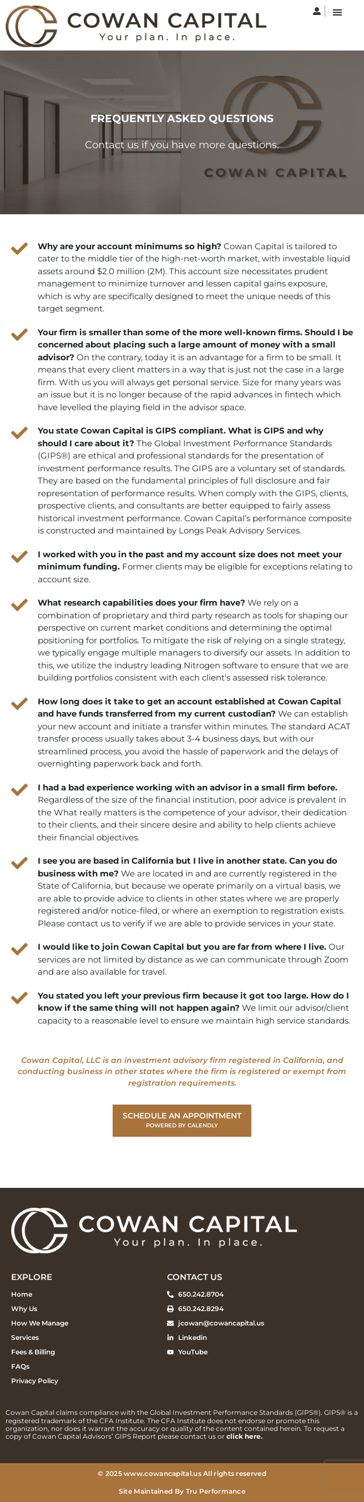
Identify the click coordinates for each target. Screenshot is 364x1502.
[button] (337, 12)
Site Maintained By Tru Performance (182, 1491)
